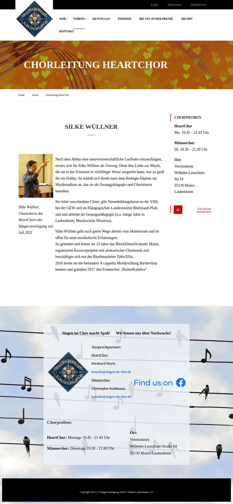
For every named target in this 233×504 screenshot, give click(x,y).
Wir (62, 18)
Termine (125, 18)
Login (155, 4)
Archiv (187, 18)
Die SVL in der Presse (156, 18)
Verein (78, 18)
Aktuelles (101, 18)
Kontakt (66, 31)
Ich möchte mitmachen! (201, 210)
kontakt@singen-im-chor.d (111, 372)
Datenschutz (198, 4)
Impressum (175, 4)
